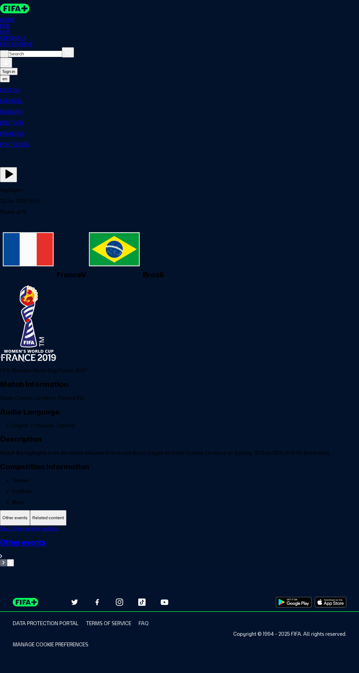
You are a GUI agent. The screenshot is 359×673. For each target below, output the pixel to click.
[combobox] (35, 54)
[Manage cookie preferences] (50, 644)
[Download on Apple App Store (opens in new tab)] (330, 602)
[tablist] (179, 518)
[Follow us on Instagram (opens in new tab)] (119, 602)
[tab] (15, 518)
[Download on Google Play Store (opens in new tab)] (294, 602)
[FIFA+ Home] (14, 8)
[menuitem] (179, 90)
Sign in (8, 71)
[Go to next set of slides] (10, 562)
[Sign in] (6, 63)
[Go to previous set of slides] (3, 562)
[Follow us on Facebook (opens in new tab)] (97, 602)
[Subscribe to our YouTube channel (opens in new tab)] (164, 602)
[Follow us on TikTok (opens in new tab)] (142, 602)
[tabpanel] (179, 546)
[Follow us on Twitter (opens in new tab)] (74, 602)
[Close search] (4, 54)
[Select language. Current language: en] (5, 78)
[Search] (68, 52)
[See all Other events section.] (179, 548)
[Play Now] (8, 174)
